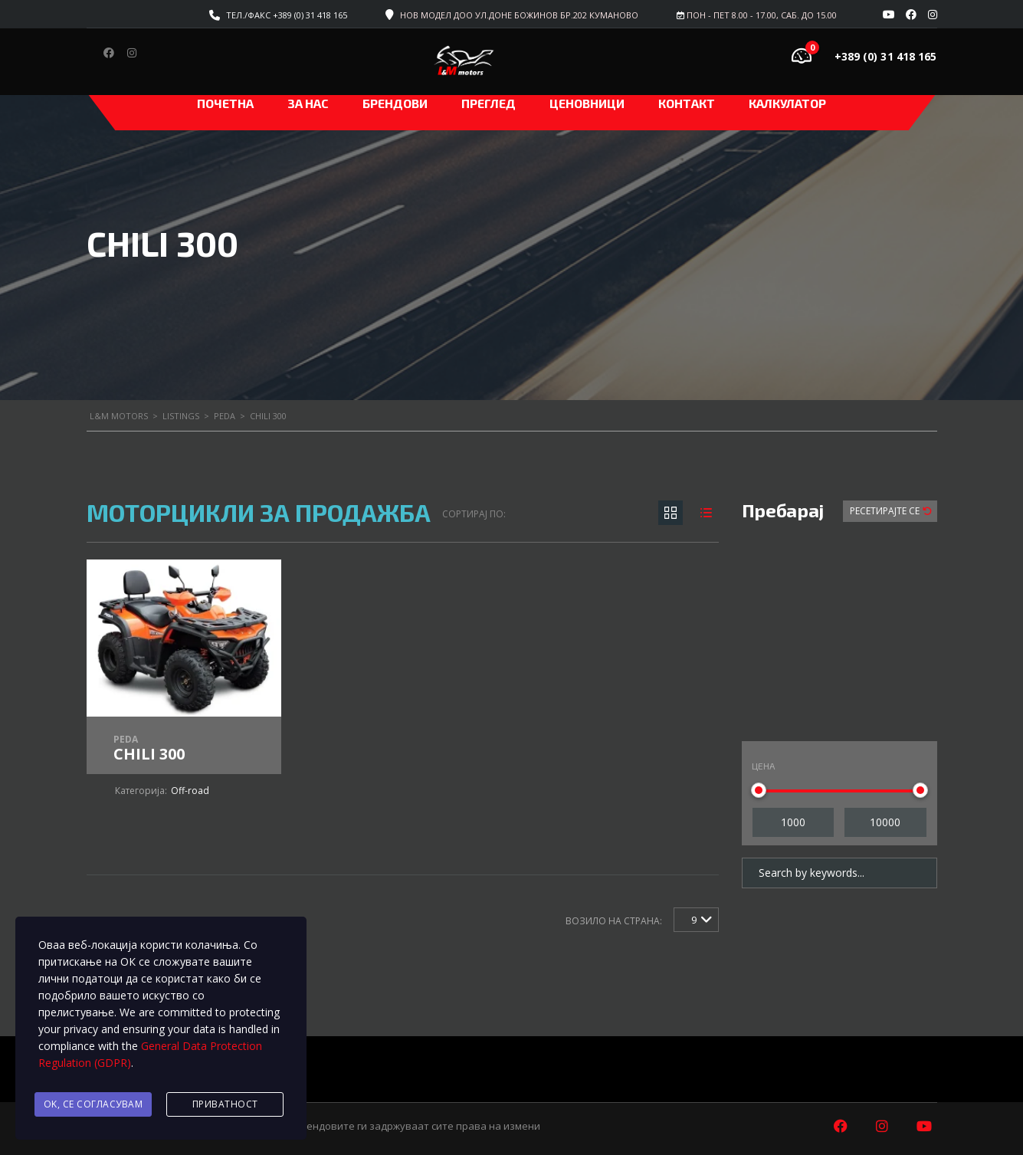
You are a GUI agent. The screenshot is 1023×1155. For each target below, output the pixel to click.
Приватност (225, 1104)
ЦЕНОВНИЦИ (587, 103)
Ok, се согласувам (93, 1104)
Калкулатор (787, 103)
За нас (308, 103)
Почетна (225, 103)
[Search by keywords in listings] (839, 873)
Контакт (686, 103)
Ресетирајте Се (886, 510)
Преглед (488, 103)
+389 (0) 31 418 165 (885, 56)
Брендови (395, 103)
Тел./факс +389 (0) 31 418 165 (286, 15)
